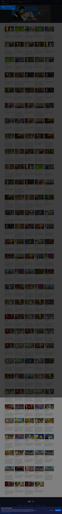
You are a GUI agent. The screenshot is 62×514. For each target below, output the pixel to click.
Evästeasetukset (51, 510)
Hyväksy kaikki (58, 510)
